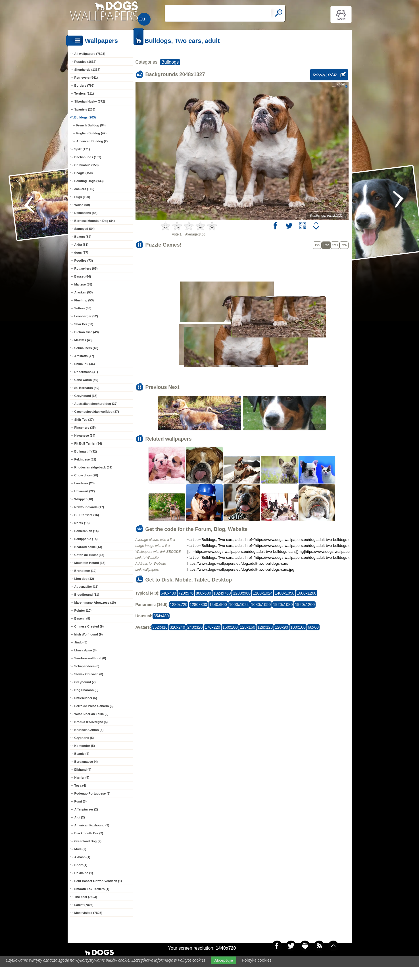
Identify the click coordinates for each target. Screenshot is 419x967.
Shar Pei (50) (83, 324)
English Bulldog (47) (91, 133)
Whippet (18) (83, 499)
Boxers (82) (82, 236)
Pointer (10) (83, 610)
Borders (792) (84, 85)
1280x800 (198, 604)
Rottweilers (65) (86, 268)
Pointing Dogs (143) (89, 181)
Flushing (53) (84, 300)
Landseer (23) (84, 483)
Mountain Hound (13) (89, 562)
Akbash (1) (82, 857)
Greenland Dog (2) (87, 841)
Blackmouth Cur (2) (88, 833)
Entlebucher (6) (85, 698)
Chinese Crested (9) (89, 626)
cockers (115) (84, 189)
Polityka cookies (257, 960)
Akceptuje (223, 960)
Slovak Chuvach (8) (88, 674)
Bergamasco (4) (86, 761)
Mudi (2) (80, 849)
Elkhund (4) (82, 769)
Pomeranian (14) (86, 531)
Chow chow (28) (86, 475)
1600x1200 (306, 593)
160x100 (230, 627)
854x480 (161, 616)
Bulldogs (170, 62)
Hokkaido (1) (83, 873)
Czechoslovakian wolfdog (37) (96, 411)
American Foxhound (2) (91, 825)
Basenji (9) (82, 618)
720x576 (186, 593)
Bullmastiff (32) (85, 451)
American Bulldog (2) (92, 141)
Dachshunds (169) (87, 157)
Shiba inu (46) (84, 364)
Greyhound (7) (85, 682)
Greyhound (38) (85, 395)
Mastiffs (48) (83, 340)
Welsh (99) (82, 205)
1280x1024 (262, 593)
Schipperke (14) (86, 539)
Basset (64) (82, 276)
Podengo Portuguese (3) (92, 793)
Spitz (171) (82, 149)
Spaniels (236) (84, 109)
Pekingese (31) (85, 459)
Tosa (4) (80, 785)
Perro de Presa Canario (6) (94, 706)
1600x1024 (239, 604)
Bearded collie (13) (88, 547)
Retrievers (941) (86, 77)
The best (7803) (85, 897)
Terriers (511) (84, 93)
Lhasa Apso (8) (85, 650)
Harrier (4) (81, 777)
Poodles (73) (83, 260)
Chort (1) (80, 865)
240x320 (195, 627)
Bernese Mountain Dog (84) (94, 220)
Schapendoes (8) (86, 666)
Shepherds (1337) (87, 69)
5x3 (335, 245)
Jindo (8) (80, 642)
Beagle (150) (83, 173)
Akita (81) (81, 244)
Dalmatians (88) (85, 212)
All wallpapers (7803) (89, 53)
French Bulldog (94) (91, 125)
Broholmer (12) (85, 570)
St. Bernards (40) (86, 387)
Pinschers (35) (85, 427)
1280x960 (242, 593)
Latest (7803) (83, 904)
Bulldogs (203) (85, 117)
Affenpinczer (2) (86, 809)
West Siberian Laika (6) (91, 714)
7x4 (344, 245)
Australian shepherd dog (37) (96, 403)
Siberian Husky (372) (89, 101)
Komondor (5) (84, 745)
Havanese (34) (84, 435)
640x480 (168, 593)
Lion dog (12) (84, 578)
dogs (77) (81, 252)
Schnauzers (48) (86, 348)
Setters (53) (82, 308)
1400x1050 (284, 593)
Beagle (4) (81, 753)
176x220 (212, 627)
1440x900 (218, 604)
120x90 (281, 627)
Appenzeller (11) (86, 586)
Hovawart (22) (84, 491)
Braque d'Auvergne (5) (91, 722)
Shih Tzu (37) (84, 419)
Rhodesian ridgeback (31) (93, 467)
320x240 (177, 627)
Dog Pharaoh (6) (86, 690)
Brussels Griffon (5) (89, 729)
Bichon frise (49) (86, 332)
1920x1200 (304, 604)
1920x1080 (283, 604)
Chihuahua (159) (86, 165)
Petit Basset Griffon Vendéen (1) (98, 881)
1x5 (317, 245)
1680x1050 (261, 604)
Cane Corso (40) (86, 380)
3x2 (326, 245)
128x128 (265, 627)
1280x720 (178, 604)
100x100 (298, 627)
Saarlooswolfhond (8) (90, 658)
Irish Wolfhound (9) (88, 634)
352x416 (160, 627)
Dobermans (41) (86, 372)
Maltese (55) (83, 284)
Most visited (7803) (88, 912)
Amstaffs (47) (84, 356)
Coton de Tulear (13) (89, 555)
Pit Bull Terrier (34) (88, 443)
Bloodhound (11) (86, 594)
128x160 (247, 627)
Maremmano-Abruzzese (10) (95, 602)
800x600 (203, 593)
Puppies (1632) (85, 61)
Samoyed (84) (84, 228)
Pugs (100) (82, 197)
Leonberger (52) (86, 316)
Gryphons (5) (84, 737)
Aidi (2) (79, 817)
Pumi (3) (80, 801)
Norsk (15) (82, 523)
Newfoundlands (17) (89, 507)
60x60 (313, 627)
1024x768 (222, 593)
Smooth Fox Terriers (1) (91, 889)
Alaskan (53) (83, 292)
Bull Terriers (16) (86, 515)
